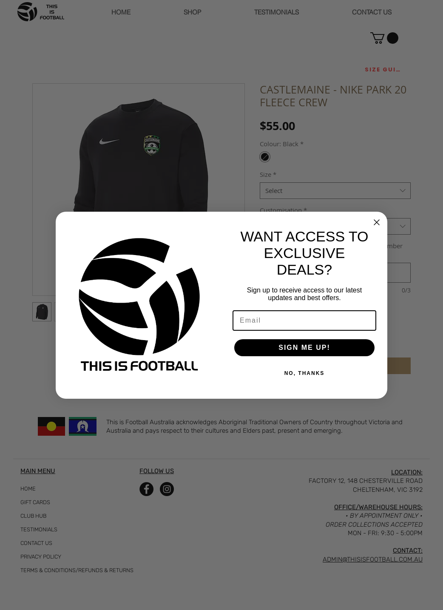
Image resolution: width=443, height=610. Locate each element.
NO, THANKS (304, 373)
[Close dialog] (376, 222)
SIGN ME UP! (304, 347)
